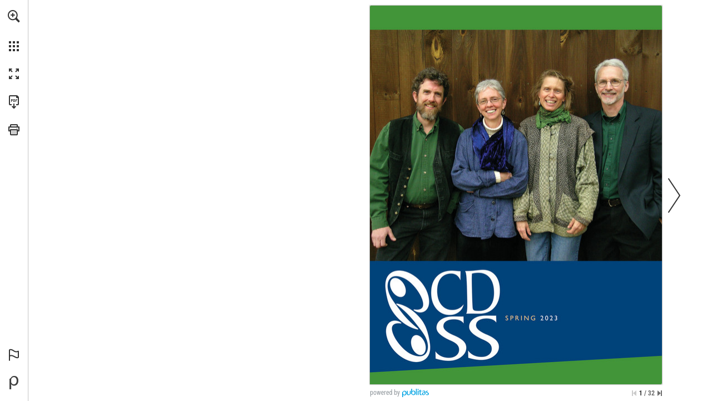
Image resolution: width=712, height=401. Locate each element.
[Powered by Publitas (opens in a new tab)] (14, 383)
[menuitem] (14, 30)
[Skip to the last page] (659, 393)
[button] (14, 16)
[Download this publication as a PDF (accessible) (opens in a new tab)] (14, 102)
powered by (385, 393)
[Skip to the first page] (634, 393)
